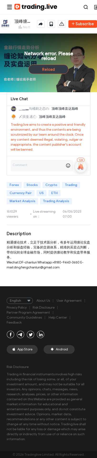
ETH (54, 193)
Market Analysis (22, 201)
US (41, 193)
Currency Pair (21, 193)
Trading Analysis (56, 201)
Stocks (32, 185)
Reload (48, 69)
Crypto (51, 185)
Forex (14, 185)
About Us (43, 300)
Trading (71, 185)
